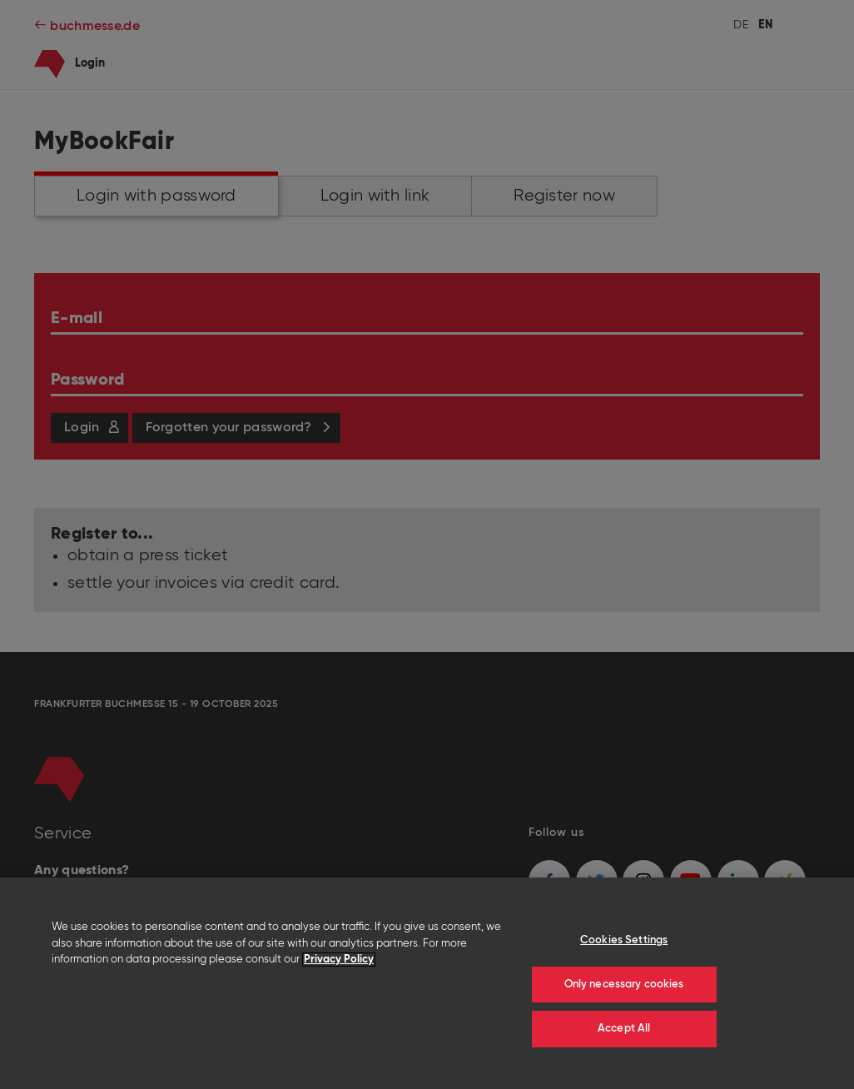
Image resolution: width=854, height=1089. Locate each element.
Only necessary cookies (624, 984)
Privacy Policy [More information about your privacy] (339, 959)
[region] (427, 983)
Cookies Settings (624, 940)
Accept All (624, 1028)
